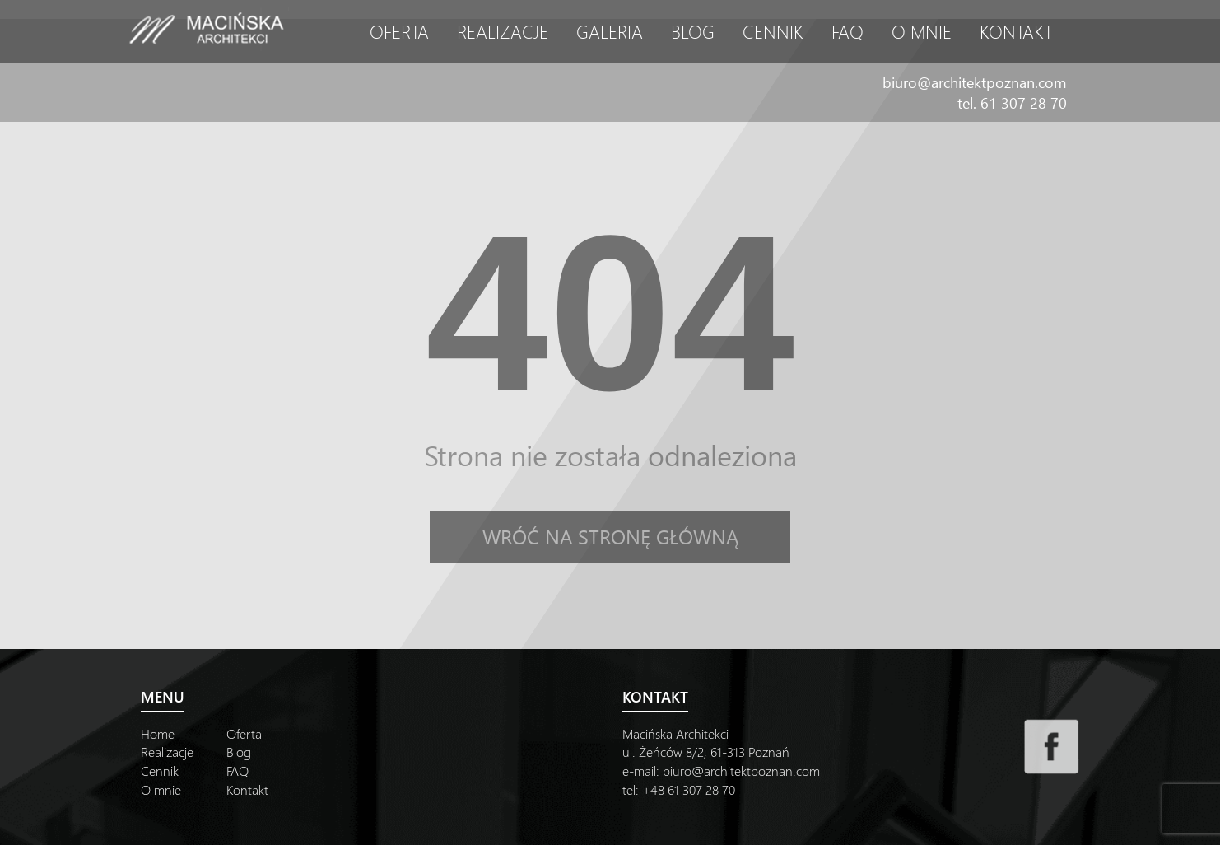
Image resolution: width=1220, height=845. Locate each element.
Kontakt (1016, 31)
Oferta (399, 31)
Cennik (773, 31)
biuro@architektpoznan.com (974, 82)
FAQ (847, 31)
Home (158, 733)
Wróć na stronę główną (610, 536)
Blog (693, 31)
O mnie (922, 31)
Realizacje (502, 31)
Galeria (609, 31)
